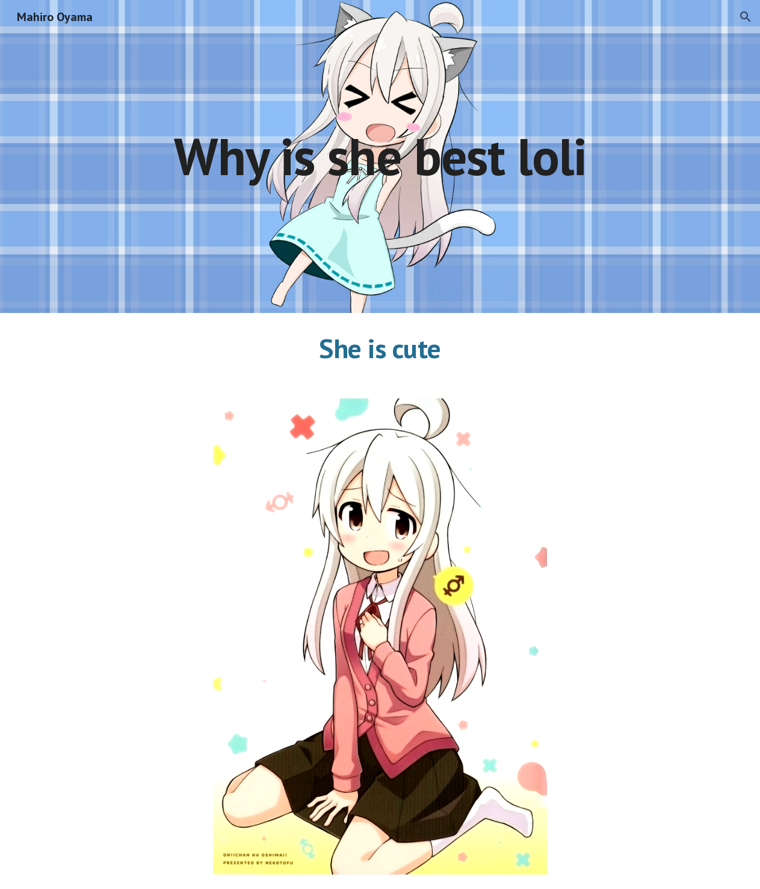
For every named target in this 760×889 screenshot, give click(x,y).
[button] (745, 16)
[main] (380, 156)
